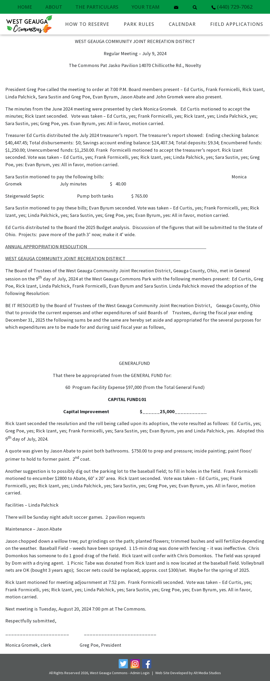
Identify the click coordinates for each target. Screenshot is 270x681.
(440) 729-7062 (232, 6)
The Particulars (96, 7)
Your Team (146, 7)
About (53, 7)
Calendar (182, 24)
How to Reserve (87, 24)
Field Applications (236, 24)
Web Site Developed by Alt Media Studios (188, 672)
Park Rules (139, 24)
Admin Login (140, 672)
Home (24, 7)
